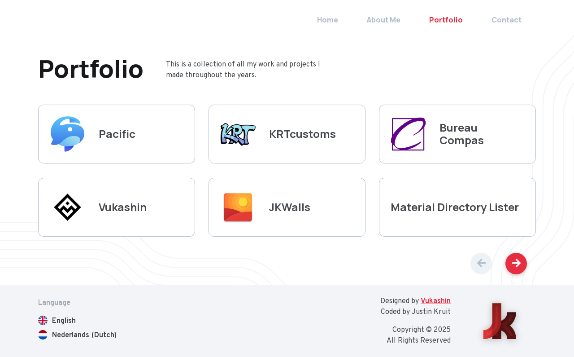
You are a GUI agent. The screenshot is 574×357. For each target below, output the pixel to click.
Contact (506, 20)
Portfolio (446, 20)
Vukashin (436, 301)
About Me (383, 20)
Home (327, 20)
